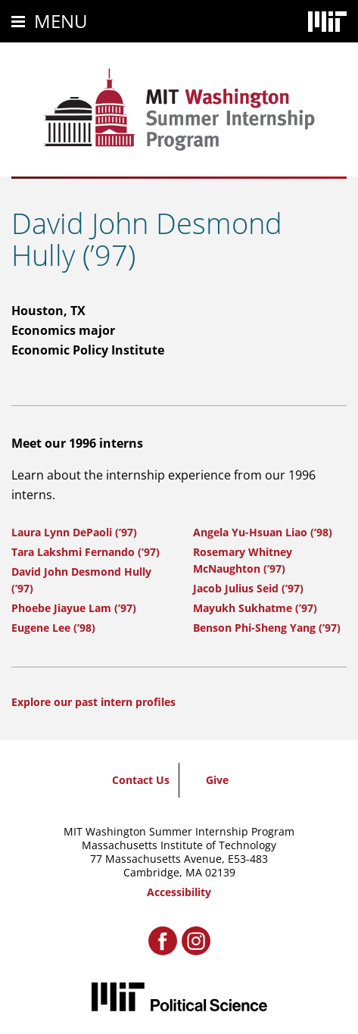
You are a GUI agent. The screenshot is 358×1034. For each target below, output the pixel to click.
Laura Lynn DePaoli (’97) (74, 532)
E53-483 (248, 858)
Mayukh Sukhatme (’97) (255, 608)
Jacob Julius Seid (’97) (248, 588)
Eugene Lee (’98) (53, 627)
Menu (61, 20)
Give (217, 780)
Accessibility (179, 892)
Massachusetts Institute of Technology (179, 845)
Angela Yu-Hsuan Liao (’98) (262, 532)
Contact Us (141, 780)
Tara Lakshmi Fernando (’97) (85, 552)
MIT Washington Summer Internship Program (179, 831)
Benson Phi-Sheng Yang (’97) (267, 627)
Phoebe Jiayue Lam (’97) (73, 608)
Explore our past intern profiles (93, 702)
